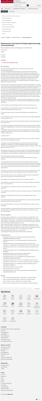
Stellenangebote (4, 337)
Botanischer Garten (5, 365)
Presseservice (4, 385)
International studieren (5, 347)
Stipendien (3, 350)
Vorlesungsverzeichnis (15, 37)
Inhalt (2, 378)
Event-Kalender (4, 367)
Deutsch (39, 5)
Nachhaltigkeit (4, 334)
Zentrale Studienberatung (6, 357)
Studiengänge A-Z (4, 352)
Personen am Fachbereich (6, 383)
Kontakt (2, 381)
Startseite (3, 37)
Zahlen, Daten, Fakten (5, 339)
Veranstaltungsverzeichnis (6, 341)
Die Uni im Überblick (5, 336)
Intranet (2, 379)
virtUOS (2, 355)
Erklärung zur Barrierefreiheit (7, 390)
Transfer (2, 368)
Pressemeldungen (4, 386)
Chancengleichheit (5, 332)
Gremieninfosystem (5, 388)
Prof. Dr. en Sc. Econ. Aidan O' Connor (10, 62)
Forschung (3, 330)
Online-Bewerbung (5, 348)
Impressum (3, 374)
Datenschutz (3, 376)
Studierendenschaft (5, 354)
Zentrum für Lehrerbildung (6, 359)
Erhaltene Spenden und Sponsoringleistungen (10, 329)
